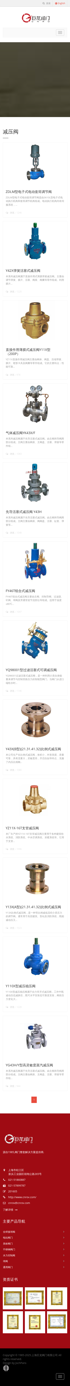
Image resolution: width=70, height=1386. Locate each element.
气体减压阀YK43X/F (20, 433)
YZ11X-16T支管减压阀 (22, 828)
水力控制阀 (9, 1255)
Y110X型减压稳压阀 (20, 986)
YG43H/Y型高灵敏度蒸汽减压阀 (29, 1065)
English (60, 3)
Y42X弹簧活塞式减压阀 (23, 270)
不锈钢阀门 (9, 1249)
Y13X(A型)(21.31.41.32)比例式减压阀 (33, 907)
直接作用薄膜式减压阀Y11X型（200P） (28, 351)
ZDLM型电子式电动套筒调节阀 (29, 191)
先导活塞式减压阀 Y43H (24, 511)
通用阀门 (8, 1267)
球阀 (5, 1261)
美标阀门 (8, 1243)
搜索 (46, 3)
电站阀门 (8, 1237)
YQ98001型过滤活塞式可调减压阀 (31, 670)
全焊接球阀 (9, 1231)
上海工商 (6, 1368)
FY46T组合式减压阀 (20, 590)
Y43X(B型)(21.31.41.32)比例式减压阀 (33, 749)
